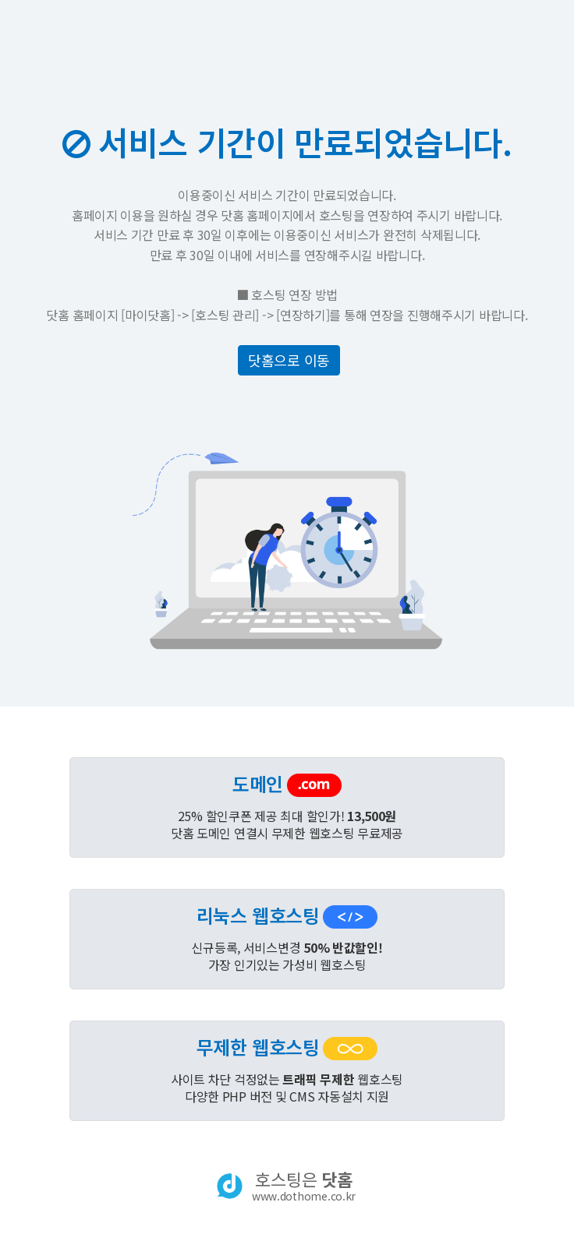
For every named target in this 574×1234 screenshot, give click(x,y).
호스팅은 (304, 1186)
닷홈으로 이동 (289, 360)
